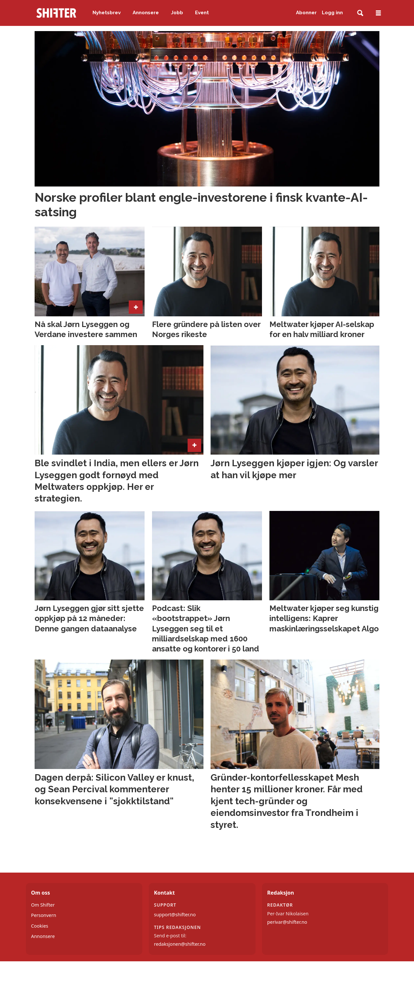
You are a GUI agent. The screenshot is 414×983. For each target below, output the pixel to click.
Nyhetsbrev (107, 13)
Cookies (39, 926)
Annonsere (146, 13)
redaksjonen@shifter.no (179, 944)
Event (202, 13)
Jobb (177, 13)
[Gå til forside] (56, 13)
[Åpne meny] (378, 13)
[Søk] (360, 13)
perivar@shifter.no (287, 922)
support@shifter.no (175, 914)
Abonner (306, 13)
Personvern (43, 915)
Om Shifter (43, 905)
